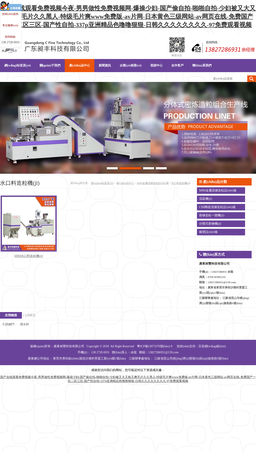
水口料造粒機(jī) (180, 183)
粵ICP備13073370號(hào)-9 (154, 346)
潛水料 (24, 324)
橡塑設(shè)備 (208, 232)
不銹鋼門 (8, 324)
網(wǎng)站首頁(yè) (102, 183)
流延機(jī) (205, 198)
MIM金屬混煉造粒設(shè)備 (152, 183)
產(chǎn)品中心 (125, 183)
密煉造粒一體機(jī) (211, 215)
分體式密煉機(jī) (210, 223)
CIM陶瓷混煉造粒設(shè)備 (217, 207)
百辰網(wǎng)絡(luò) (212, 346)
